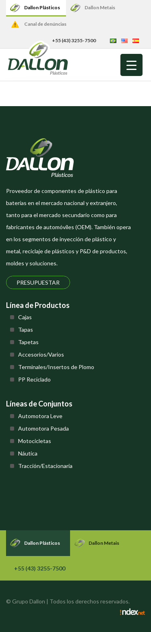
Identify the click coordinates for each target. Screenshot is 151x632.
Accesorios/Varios (41, 354)
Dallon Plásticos (42, 7)
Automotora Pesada (43, 428)
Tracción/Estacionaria (45, 465)
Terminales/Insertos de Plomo (56, 366)
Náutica (27, 453)
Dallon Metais (100, 7)
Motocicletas (34, 440)
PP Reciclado (34, 379)
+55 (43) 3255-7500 (39, 568)
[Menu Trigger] (131, 65)
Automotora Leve (40, 415)
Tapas (25, 329)
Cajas (25, 317)
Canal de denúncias (45, 24)
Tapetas (28, 342)
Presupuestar (38, 282)
